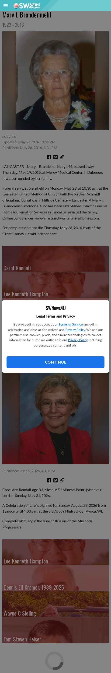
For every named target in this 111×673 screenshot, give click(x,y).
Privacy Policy (75, 330)
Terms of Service (70, 324)
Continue (55, 362)
